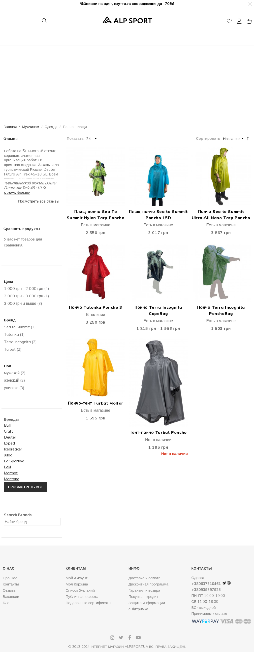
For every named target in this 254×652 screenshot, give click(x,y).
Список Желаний (80, 590)
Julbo (8, 455)
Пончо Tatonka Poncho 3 (95, 307)
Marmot (11, 473)
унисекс (11, 387)
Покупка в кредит (143, 596)
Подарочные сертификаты (88, 602)
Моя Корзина (77, 584)
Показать (75, 138)
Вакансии (11, 596)
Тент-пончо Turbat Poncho (158, 432)
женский (11, 380)
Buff (8, 425)
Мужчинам (30, 127)
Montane (11, 479)
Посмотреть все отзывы (38, 201)
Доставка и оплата (144, 578)
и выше (20, 303)
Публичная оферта (82, 596)
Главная (10, 127)
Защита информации (146, 602)
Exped (9, 443)
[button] (250, 4)
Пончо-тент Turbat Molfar (95, 403)
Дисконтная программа (148, 584)
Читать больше (17, 193)
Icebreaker (13, 449)
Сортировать (208, 138)
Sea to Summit (17, 326)
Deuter (10, 437)
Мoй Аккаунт (77, 578)
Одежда (51, 127)
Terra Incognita (17, 341)
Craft (8, 431)
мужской (12, 372)
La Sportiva (14, 461)
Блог (7, 602)
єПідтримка (138, 609)
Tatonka (11, 334)
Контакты (11, 584)
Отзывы (9, 590)
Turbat (10, 349)
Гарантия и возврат (145, 590)
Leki (7, 467)
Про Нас (10, 578)
